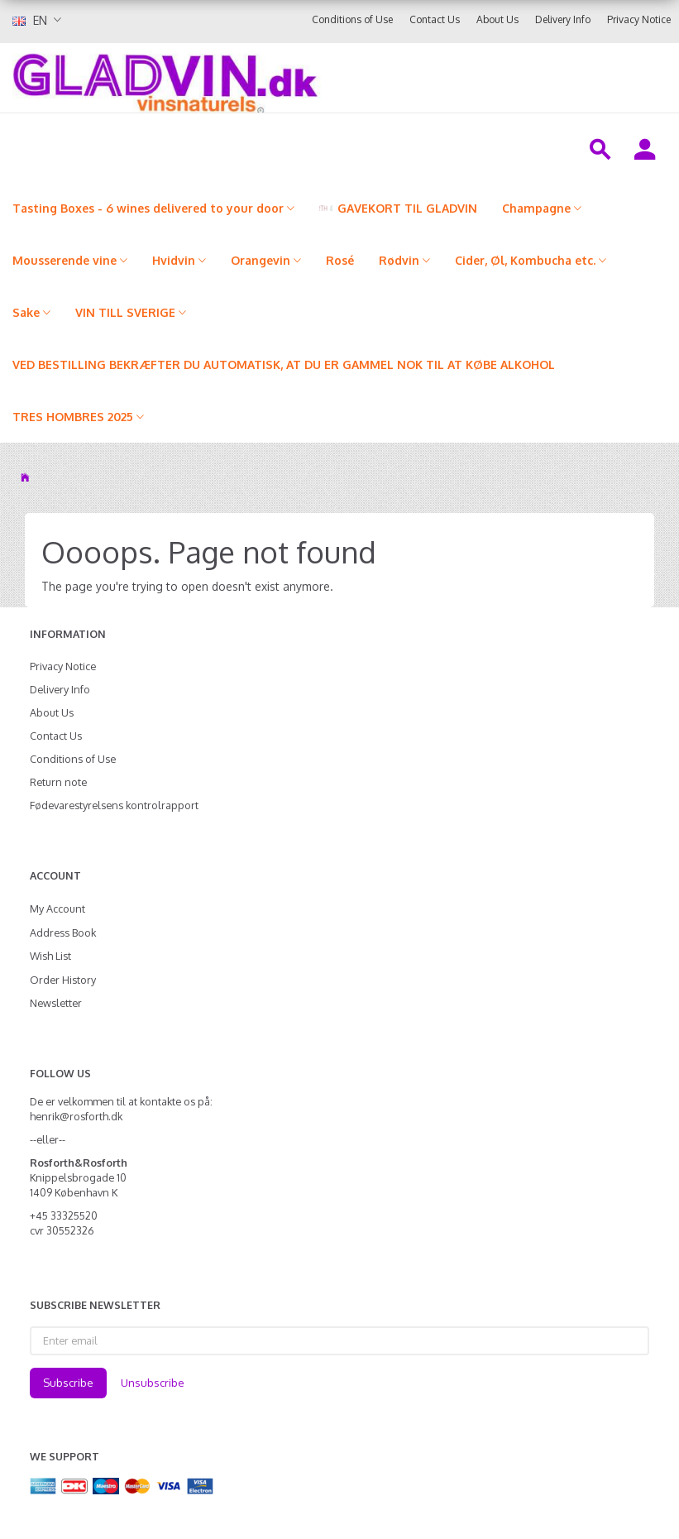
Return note (58, 782)
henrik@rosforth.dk (76, 1116)
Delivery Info (563, 19)
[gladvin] (268, 78)
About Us (497, 19)
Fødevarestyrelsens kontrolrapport (114, 805)
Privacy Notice (639, 19)
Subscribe (68, 1382)
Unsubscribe (152, 1382)
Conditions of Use (352, 19)
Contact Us (434, 19)
